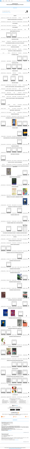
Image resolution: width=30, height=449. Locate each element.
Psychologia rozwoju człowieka (13, 402)
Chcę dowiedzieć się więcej (12, 448)
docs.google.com (10, 430)
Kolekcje (9, 12)
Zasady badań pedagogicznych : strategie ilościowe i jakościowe (7, 402)
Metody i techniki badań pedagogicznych (5, 400)
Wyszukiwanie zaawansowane (5, 12)
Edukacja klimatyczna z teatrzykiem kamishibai (7, 422)
